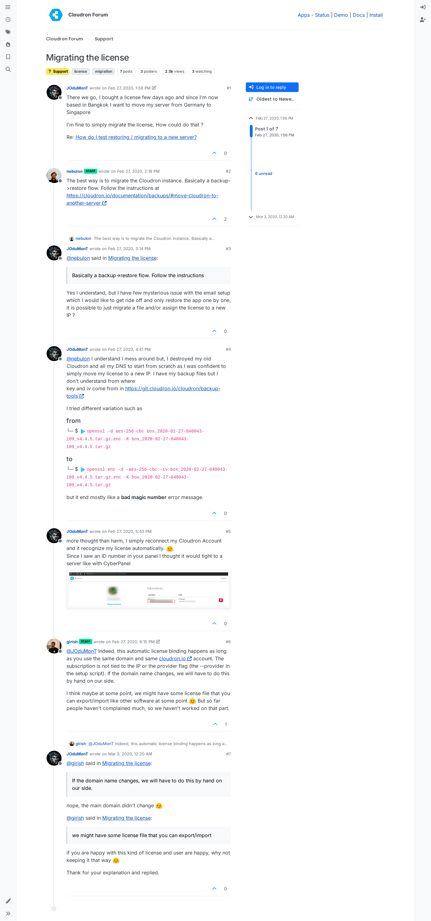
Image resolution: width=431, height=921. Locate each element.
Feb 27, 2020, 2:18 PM (138, 171)
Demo (341, 15)
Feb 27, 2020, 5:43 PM (130, 531)
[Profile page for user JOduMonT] (54, 92)
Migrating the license (132, 258)
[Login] (423, 7)
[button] (8, 901)
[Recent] (8, 20)
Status (322, 15)
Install (376, 15)
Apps (304, 15)
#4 (228, 349)
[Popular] (8, 45)
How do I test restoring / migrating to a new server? (136, 137)
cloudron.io (175, 658)
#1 (229, 87)
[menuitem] (423, 7)
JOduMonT (77, 87)
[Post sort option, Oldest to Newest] (272, 99)
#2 (228, 171)
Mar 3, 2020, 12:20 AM (130, 753)
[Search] (8, 70)
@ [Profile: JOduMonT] (81, 651)
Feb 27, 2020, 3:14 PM (129, 248)
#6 (228, 641)
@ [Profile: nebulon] (78, 258)
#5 (228, 531)
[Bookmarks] (8, 57)
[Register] (423, 20)
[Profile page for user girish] (54, 646)
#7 (228, 753)
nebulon (74, 171)
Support (58, 71)
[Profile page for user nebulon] (54, 175)
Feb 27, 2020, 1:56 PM (129, 87)
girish (72, 641)
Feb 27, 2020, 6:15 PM (133, 641)
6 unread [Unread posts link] (263, 173)
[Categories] (8, 7)
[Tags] (8, 32)
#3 (228, 248)
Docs (359, 15)
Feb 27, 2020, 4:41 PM (129, 349)
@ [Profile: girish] (75, 763)
